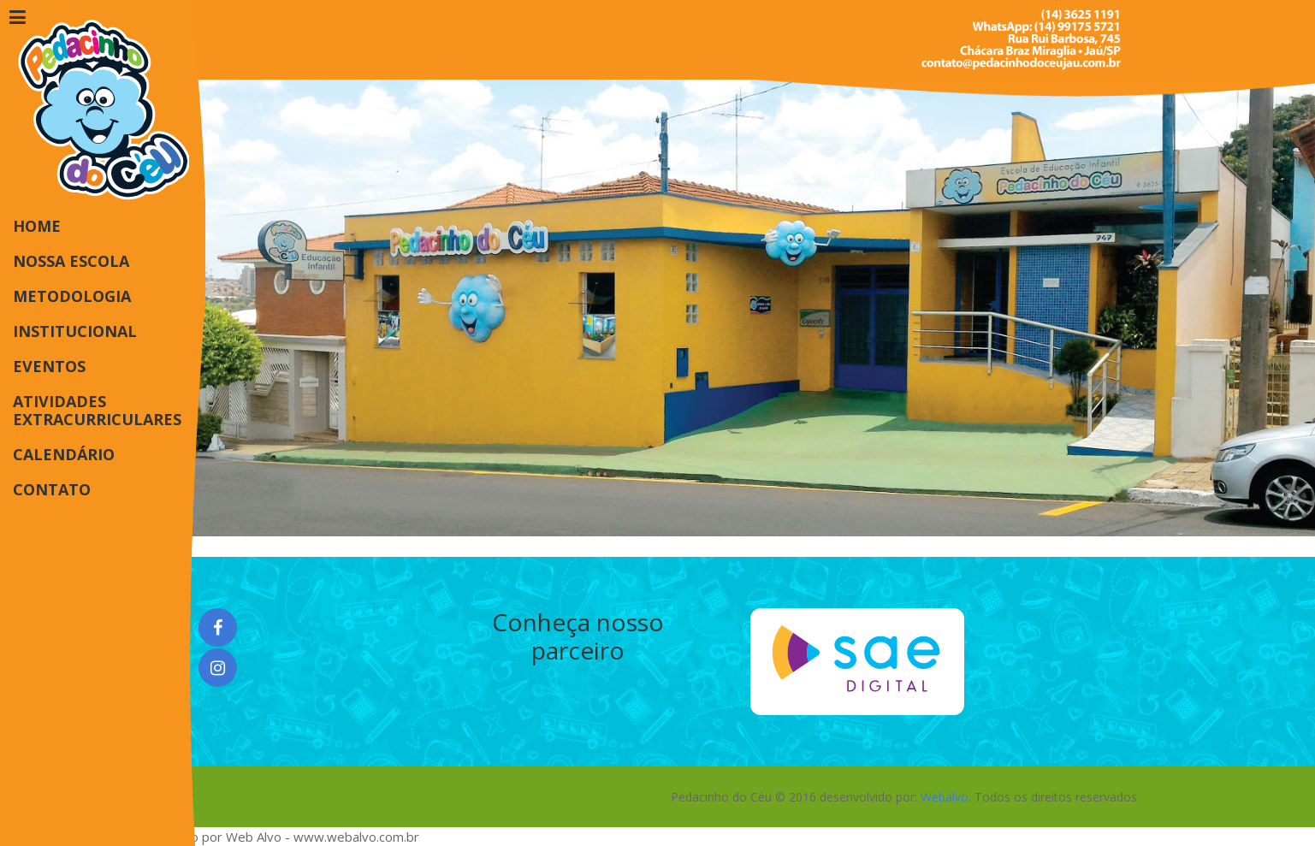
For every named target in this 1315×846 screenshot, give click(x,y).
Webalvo (944, 797)
